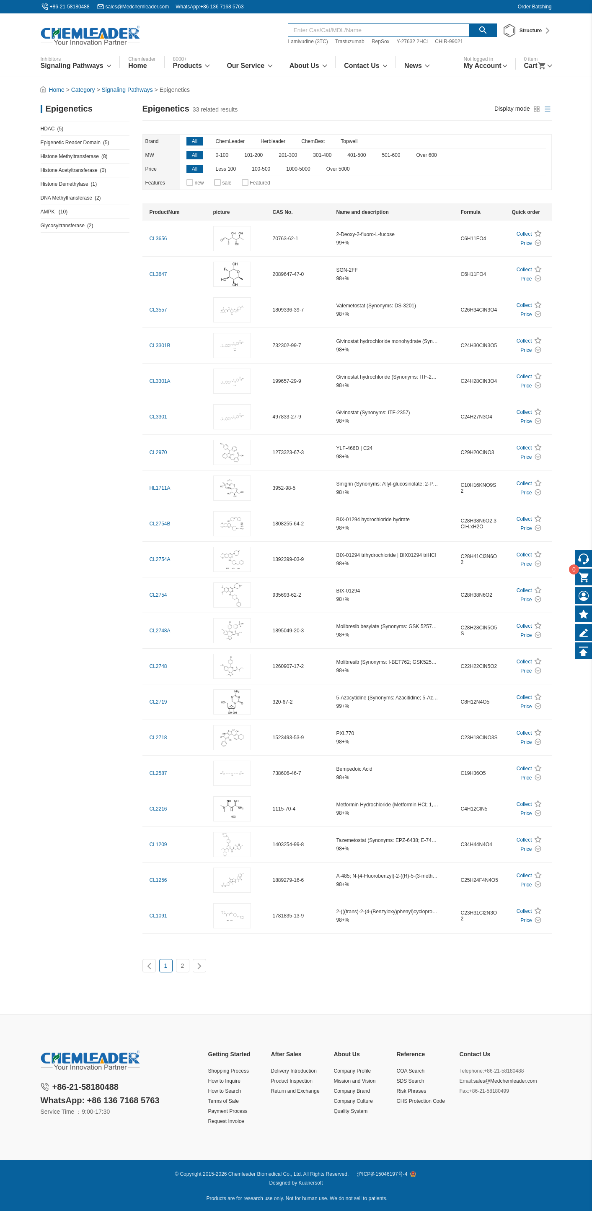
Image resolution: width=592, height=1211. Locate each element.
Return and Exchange (295, 1091)
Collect (524, 234)
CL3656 (158, 239)
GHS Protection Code (421, 1101)
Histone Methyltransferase (74, 156)
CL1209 (158, 844)
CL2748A (160, 631)
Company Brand (352, 1091)
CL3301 (158, 417)
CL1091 (158, 916)
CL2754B (160, 524)
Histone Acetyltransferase (73, 170)
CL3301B (160, 345)
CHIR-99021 (449, 41)
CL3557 (158, 310)
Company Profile (352, 1071)
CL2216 (158, 809)
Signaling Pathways (127, 89)
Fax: (464, 1091)
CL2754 (158, 595)
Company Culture (353, 1101)
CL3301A (160, 381)
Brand (152, 141)
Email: (466, 1081)
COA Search (411, 1071)
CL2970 (158, 452)
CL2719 (158, 702)
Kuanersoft (311, 1183)
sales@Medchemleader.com (137, 7)
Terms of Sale (223, 1101)
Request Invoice (226, 1121)
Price (151, 169)
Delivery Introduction (294, 1071)
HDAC (52, 129)
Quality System (351, 1111)
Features (155, 183)
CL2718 (158, 738)
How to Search (224, 1091)
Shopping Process (228, 1071)
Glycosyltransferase (67, 226)
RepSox (381, 41)
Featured (260, 183)
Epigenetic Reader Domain (75, 143)
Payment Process (228, 1111)
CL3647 (158, 274)
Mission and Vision (355, 1081)
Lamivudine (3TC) (308, 41)
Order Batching (535, 7)
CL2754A (160, 559)
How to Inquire (224, 1081)
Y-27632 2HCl (412, 41)
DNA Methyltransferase (71, 198)
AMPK (54, 212)
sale (227, 183)
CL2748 (158, 666)
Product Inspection (292, 1081)
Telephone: (472, 1071)
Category (83, 89)
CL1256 (158, 880)
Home (56, 89)
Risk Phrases (412, 1091)
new (199, 183)
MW (149, 155)
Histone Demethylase (69, 184)
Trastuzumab (350, 41)
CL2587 (158, 773)
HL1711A (160, 488)
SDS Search (410, 1081)
